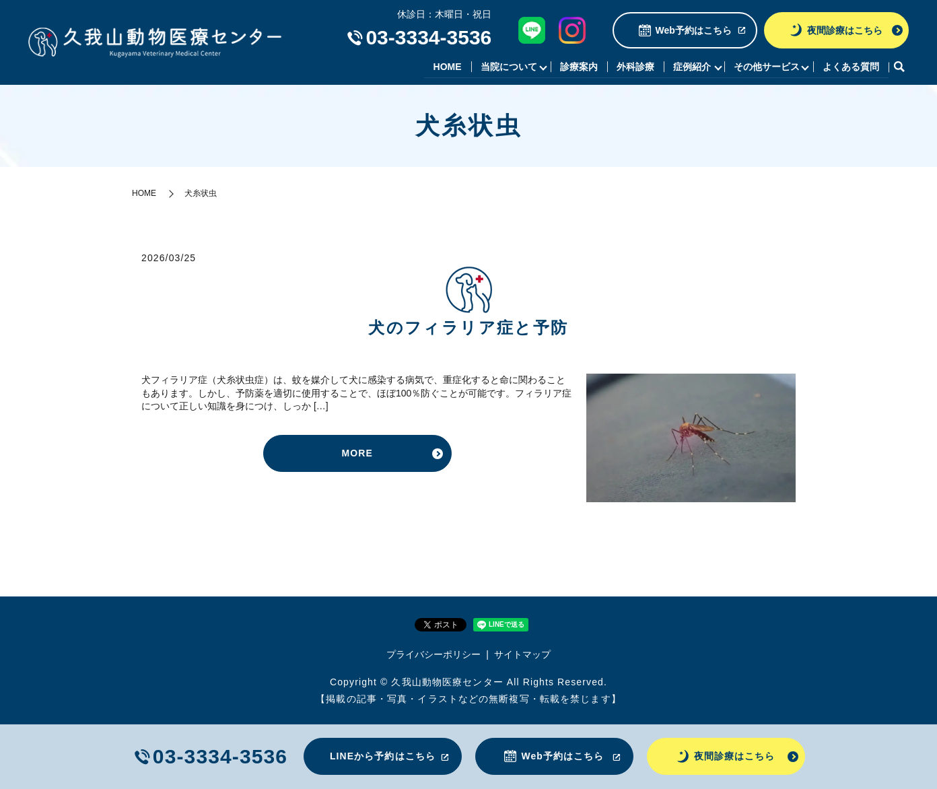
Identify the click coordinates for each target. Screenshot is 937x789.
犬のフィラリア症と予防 (468, 328)
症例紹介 (690, 66)
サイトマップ (522, 654)
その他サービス (766, 66)
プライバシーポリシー (433, 654)
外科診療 (634, 66)
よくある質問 (851, 66)
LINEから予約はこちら (383, 756)
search (899, 67)
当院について (507, 66)
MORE (357, 453)
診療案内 (577, 66)
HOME (445, 66)
